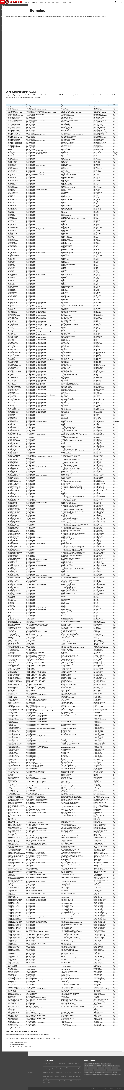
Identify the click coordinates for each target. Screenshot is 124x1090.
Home (27, 2)
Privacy (104, 1088)
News (64, 2)
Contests (114, 1074)
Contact (91, 1088)
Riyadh (104, 1065)
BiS (119, 1074)
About (85, 1088)
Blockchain (117, 1070)
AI (107, 1070)
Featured (108, 1068)
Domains (43, 2)
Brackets (107, 1074)
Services (51, 2)
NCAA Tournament (98, 1074)
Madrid (99, 1065)
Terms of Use (118, 1088)
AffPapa (103, 1063)
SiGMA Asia (115, 1068)
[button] (22, 105)
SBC (85, 1063)
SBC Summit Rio (88, 1070)
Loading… (33, 54)
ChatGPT (94, 1068)
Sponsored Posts (100, 1072)
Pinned (117, 1065)
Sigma (109, 1063)
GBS (89, 1068)
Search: (97, 101)
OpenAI (115, 1072)
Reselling (101, 1068)
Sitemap (97, 1088)
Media (70, 2)
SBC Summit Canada (89, 1065)
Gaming (86, 1072)
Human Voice (87, 1074)
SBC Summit (111, 1065)
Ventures (34, 2)
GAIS (85, 1068)
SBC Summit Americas (94, 1063)
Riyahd (92, 1072)
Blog (58, 2)
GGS (111, 1070)
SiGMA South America (100, 1070)
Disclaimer (110, 1088)
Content (109, 1072)
